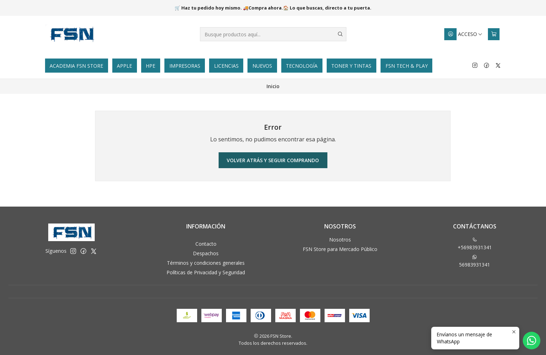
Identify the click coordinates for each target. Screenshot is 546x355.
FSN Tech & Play (406, 65)
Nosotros (340, 239)
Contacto (205, 243)
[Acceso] (463, 34)
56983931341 (474, 261)
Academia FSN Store (76, 65)
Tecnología (302, 65)
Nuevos (262, 65)
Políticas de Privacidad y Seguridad (206, 272)
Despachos (206, 253)
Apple (124, 65)
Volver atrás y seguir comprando (273, 160)
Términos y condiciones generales (206, 262)
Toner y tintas (351, 65)
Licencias (226, 65)
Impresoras (184, 65)
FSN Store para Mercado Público (340, 249)
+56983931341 (475, 244)
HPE (150, 65)
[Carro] (494, 34)
